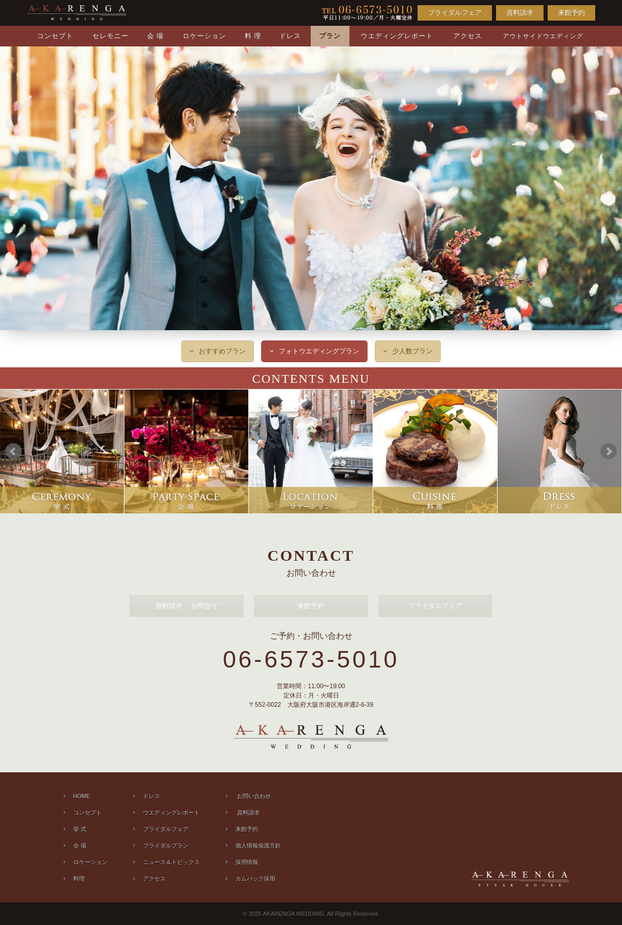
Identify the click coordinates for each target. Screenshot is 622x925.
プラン (330, 36)
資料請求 (519, 13)
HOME (81, 796)
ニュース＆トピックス (171, 862)
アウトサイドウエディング (543, 36)
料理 (79, 878)
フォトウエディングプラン (319, 351)
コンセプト (55, 36)
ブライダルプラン (165, 845)
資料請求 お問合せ (186, 606)
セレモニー (110, 36)
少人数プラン (412, 351)
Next (608, 451)
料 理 (253, 36)
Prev (13, 451)
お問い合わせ (253, 796)
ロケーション (204, 36)
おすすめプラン (222, 351)
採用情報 (246, 862)
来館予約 (571, 13)
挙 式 (79, 829)
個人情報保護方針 (258, 845)
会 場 (155, 36)
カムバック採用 (255, 878)
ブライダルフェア (455, 13)
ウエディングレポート (397, 36)
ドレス (290, 36)
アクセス (467, 36)
